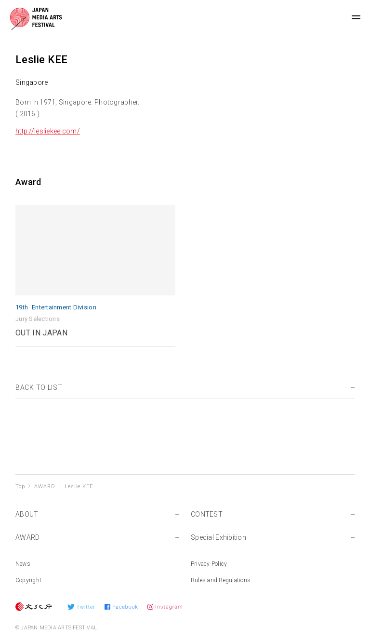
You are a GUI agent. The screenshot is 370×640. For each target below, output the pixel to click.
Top (20, 486)
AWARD (44, 486)
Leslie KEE (78, 486)
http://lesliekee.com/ (47, 131)
